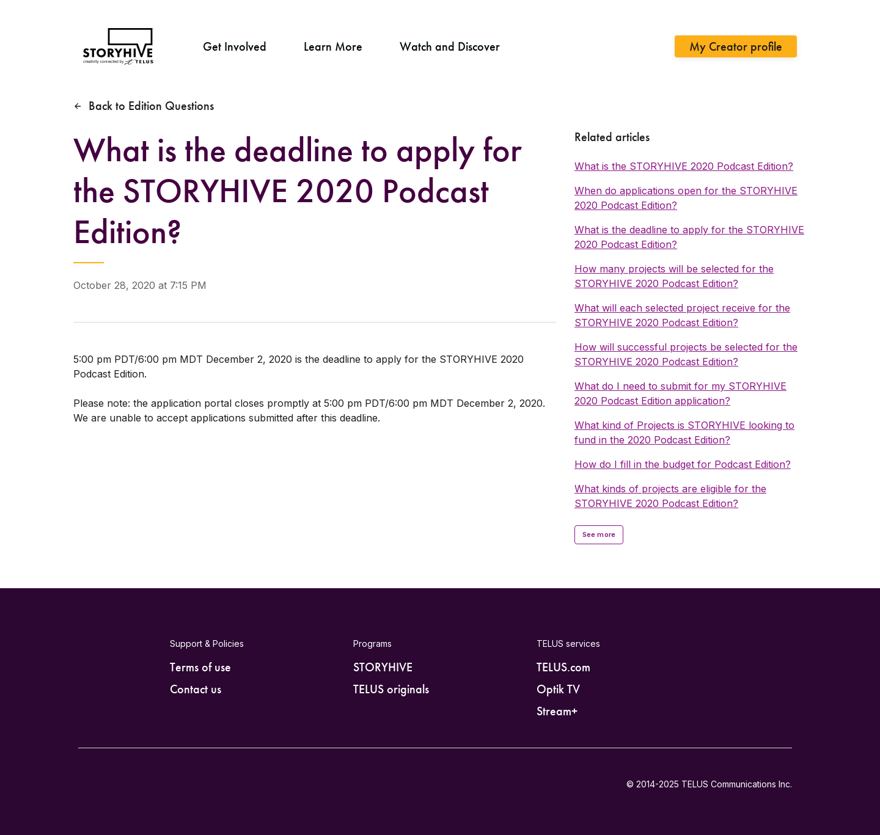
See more (598, 534)
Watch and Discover (450, 46)
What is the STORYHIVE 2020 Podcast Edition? (683, 166)
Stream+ (557, 711)
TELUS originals (391, 689)
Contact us (195, 689)
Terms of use (200, 667)
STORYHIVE (383, 667)
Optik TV (558, 689)
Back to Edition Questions (151, 106)
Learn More (333, 46)
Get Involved (234, 46)
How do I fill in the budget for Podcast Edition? (682, 464)
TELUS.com (563, 667)
